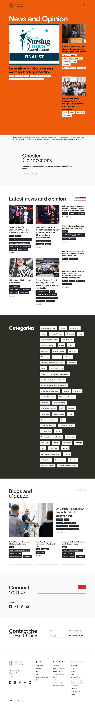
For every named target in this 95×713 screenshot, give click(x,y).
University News (67, 115)
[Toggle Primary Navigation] (80, 5)
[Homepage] (16, 5)
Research (56, 443)
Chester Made (72, 55)
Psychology (44, 443)
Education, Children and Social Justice (52, 362)
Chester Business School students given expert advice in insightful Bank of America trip (47, 284)
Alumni (65, 55)
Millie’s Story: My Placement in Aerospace (20, 281)
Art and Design (74, 328)
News (37, 671)
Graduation (73, 61)
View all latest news (80, 197)
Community (44, 351)
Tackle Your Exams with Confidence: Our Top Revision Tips (46, 544)
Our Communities (58, 683)
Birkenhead (19, 76)
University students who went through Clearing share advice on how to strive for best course (73, 208)
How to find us (39, 665)
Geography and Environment (50, 391)
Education (68, 357)
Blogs (80, 334)
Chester (26, 76)
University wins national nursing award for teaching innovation (31, 70)
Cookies (73, 668)
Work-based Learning (47, 465)
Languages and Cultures (48, 408)
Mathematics (45, 414)
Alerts (37, 680)
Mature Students (59, 414)
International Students (59, 668)
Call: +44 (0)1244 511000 (77, 636)
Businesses (56, 680)
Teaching (65, 448)
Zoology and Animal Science (67, 465)
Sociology (79, 443)
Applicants (56, 665)
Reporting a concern (58, 686)
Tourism (67, 454)
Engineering (72, 362)
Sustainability (53, 448)
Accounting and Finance (42, 291)
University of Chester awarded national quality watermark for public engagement (73, 253)
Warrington (40, 79)
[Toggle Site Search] (84, 5)
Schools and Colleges (58, 674)
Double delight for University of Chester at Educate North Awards (19, 230)
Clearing (72, 213)
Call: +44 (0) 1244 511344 (77, 631)
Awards (11, 76)
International (66, 64)
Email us (57, 631)
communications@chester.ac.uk (38, 138)
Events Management (57, 368)
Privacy (73, 671)
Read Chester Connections (31, 174)
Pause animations (17, 701)
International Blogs (59, 403)
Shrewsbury (67, 443)
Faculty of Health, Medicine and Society (40, 76)
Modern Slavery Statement (78, 683)
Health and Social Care (15, 79)
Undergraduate (80, 112)
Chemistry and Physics (47, 345)
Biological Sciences (56, 334)
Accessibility (74, 665)
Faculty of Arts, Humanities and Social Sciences (20, 239)
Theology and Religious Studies (50, 454)
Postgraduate (81, 67)
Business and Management (43, 241)
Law (61, 408)
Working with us (75, 691)
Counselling (72, 351)
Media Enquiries (57, 636)
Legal (72, 674)
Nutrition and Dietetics (66, 425)
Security (73, 694)
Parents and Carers (58, 671)
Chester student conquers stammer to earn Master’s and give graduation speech (74, 49)
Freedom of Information (77, 680)
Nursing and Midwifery (29, 79)
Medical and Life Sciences (69, 67)
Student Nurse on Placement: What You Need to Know (19, 543)
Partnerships (74, 688)
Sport (42, 448)
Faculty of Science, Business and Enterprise (20, 246)
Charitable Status (75, 677)
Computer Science (14, 286)
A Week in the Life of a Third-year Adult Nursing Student (74, 543)
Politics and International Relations (51, 437)
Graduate (65, 61)
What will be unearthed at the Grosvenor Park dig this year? (73, 227)
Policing (57, 431)
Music (63, 420)
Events (37, 674)
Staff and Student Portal (42, 677)
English (43, 368)
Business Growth (67, 340)
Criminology (45, 357)
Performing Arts (46, 431)
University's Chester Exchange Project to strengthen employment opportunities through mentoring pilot (72, 103)
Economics (57, 357)
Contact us (38, 668)
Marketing (71, 408)
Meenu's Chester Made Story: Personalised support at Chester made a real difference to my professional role (47, 232)
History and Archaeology (69, 238)
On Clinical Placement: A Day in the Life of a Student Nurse (70, 512)
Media (70, 414)
